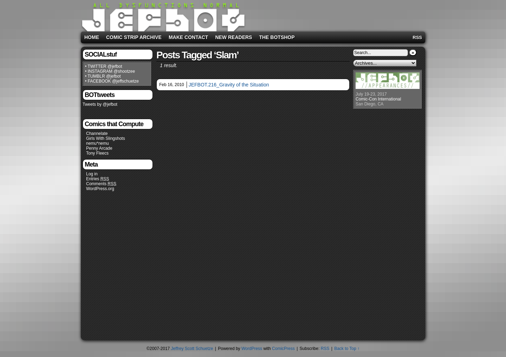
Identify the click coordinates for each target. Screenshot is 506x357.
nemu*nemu (97, 143)
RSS (417, 37)
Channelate (97, 133)
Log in (92, 173)
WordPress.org (100, 188)
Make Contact (188, 37)
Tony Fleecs (97, 153)
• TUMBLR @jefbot (103, 76)
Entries (97, 179)
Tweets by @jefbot (100, 104)
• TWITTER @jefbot (103, 66)
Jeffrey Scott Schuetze (192, 348)
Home (91, 37)
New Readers (233, 37)
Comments (101, 184)
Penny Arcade (99, 148)
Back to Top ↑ (346, 348)
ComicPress (283, 348)
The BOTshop (276, 37)
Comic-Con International (378, 99)
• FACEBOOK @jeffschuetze (112, 81)
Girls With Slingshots (105, 138)
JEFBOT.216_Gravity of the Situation (229, 84)
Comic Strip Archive (134, 37)
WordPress (251, 348)
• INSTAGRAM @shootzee (110, 71)
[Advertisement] (335, 14)
